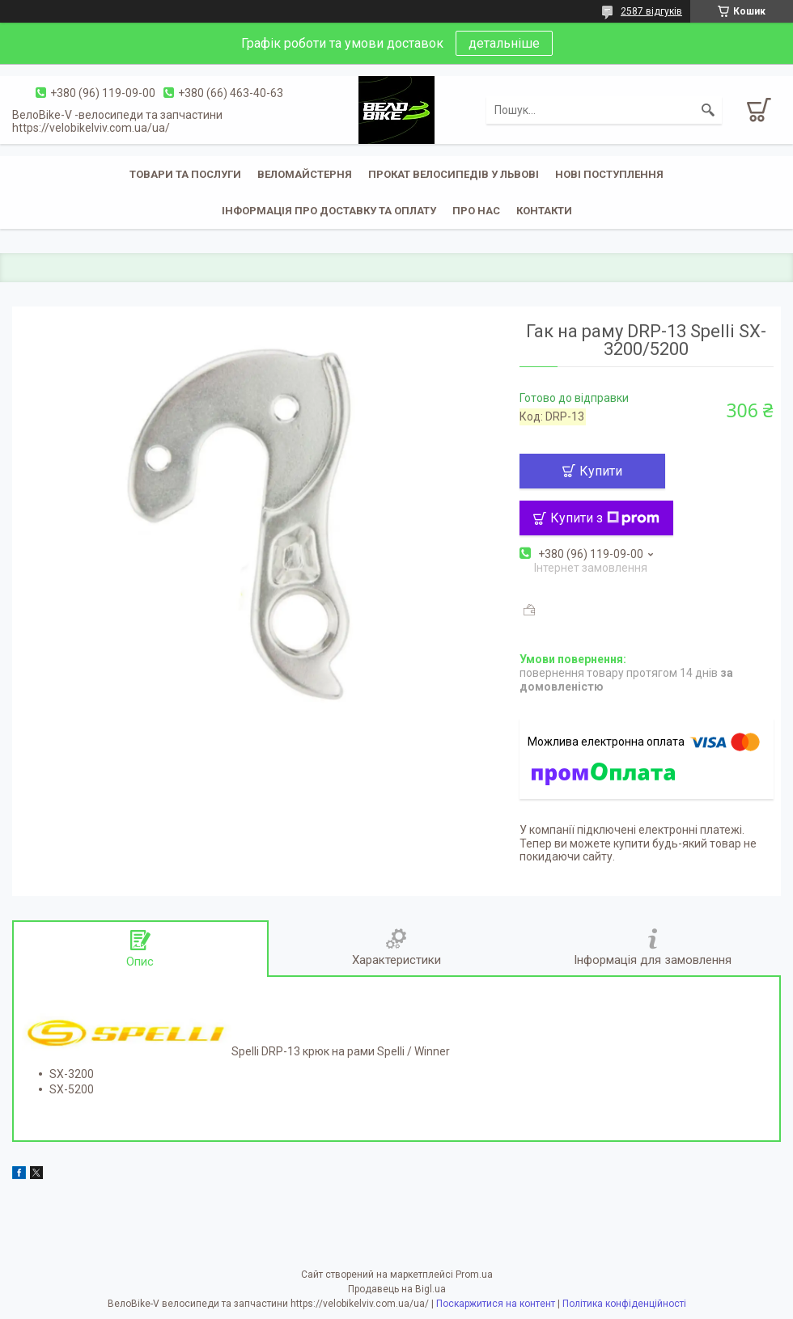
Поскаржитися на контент (495, 1303)
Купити (600, 471)
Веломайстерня (304, 174)
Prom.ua (474, 1274)
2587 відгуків (651, 11)
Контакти (544, 211)
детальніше (504, 43)
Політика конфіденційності (624, 1303)
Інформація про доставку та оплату (329, 211)
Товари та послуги (185, 174)
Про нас (476, 211)
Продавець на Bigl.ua (397, 1289)
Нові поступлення (609, 174)
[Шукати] (708, 110)
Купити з (604, 518)
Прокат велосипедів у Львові (453, 174)
